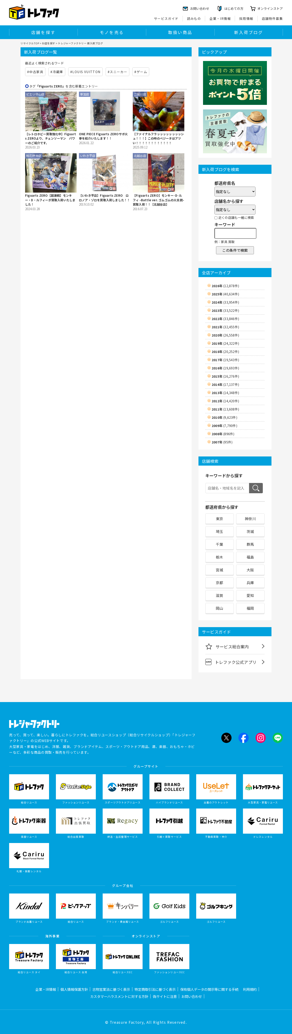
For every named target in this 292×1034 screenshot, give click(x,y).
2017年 (225, 360)
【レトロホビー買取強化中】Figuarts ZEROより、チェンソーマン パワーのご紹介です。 (50, 138)
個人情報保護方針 (74, 989)
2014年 (225, 384)
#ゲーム (140, 71)
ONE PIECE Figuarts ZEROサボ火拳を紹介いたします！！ (103, 136)
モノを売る (112, 32)
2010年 (224, 417)
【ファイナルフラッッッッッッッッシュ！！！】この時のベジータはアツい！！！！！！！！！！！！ (158, 138)
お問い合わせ (191, 996)
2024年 (225, 302)
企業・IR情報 (220, 18)
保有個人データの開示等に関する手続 (209, 989)
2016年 (225, 368)
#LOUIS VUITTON (85, 71)
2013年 (225, 392)
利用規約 (250, 989)
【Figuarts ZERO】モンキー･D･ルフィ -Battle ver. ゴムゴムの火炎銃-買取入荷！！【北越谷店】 (158, 200)
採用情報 (246, 18)
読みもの (194, 18)
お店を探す (48, 43)
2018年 (225, 351)
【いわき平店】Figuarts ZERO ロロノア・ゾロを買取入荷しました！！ (104, 197)
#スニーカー (117, 71)
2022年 (225, 318)
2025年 (225, 294)
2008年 (223, 434)
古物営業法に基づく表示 (111, 989)
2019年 (225, 343)
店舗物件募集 (272, 18)
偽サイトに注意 (165, 996)
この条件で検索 (235, 250)
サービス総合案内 (227, 646)
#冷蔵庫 (56, 71)
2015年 (225, 376)
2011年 (225, 409)
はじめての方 (233, 8)
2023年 (225, 310)
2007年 (222, 442)
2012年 (225, 401)
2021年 (225, 327)
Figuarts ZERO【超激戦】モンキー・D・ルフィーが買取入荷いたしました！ (50, 200)
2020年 (225, 335)
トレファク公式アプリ (230, 662)
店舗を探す (43, 32)
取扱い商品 (180, 32)
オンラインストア (270, 8)
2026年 (225, 286)
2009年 (224, 425)
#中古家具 (35, 71)
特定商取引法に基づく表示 (155, 989)
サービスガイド (166, 18)
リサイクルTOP (30, 43)
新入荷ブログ (248, 32)
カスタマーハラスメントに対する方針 (119, 996)
